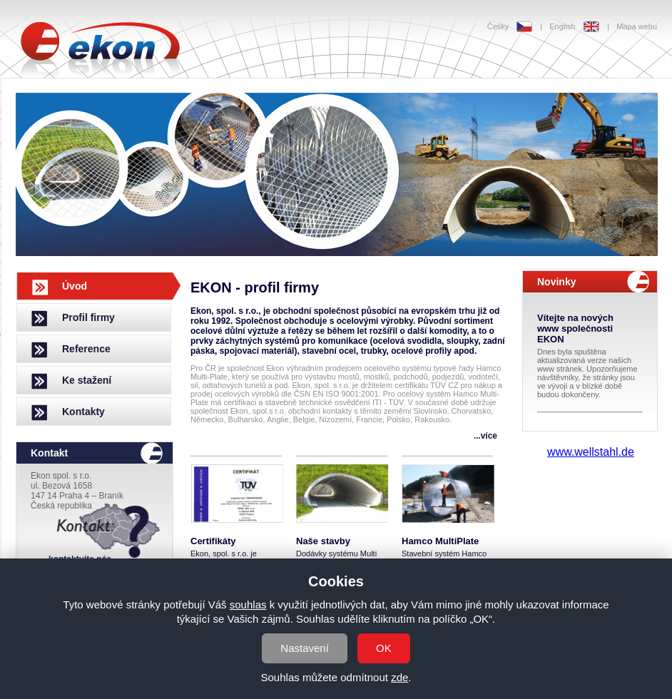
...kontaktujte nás (76, 559)
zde (399, 677)
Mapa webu (636, 26)
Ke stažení (86, 380)
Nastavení (304, 648)
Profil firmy (88, 317)
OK (384, 648)
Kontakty (83, 411)
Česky (498, 26)
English (562, 26)
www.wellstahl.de (590, 452)
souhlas (248, 604)
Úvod (74, 286)
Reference (86, 348)
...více (485, 436)
